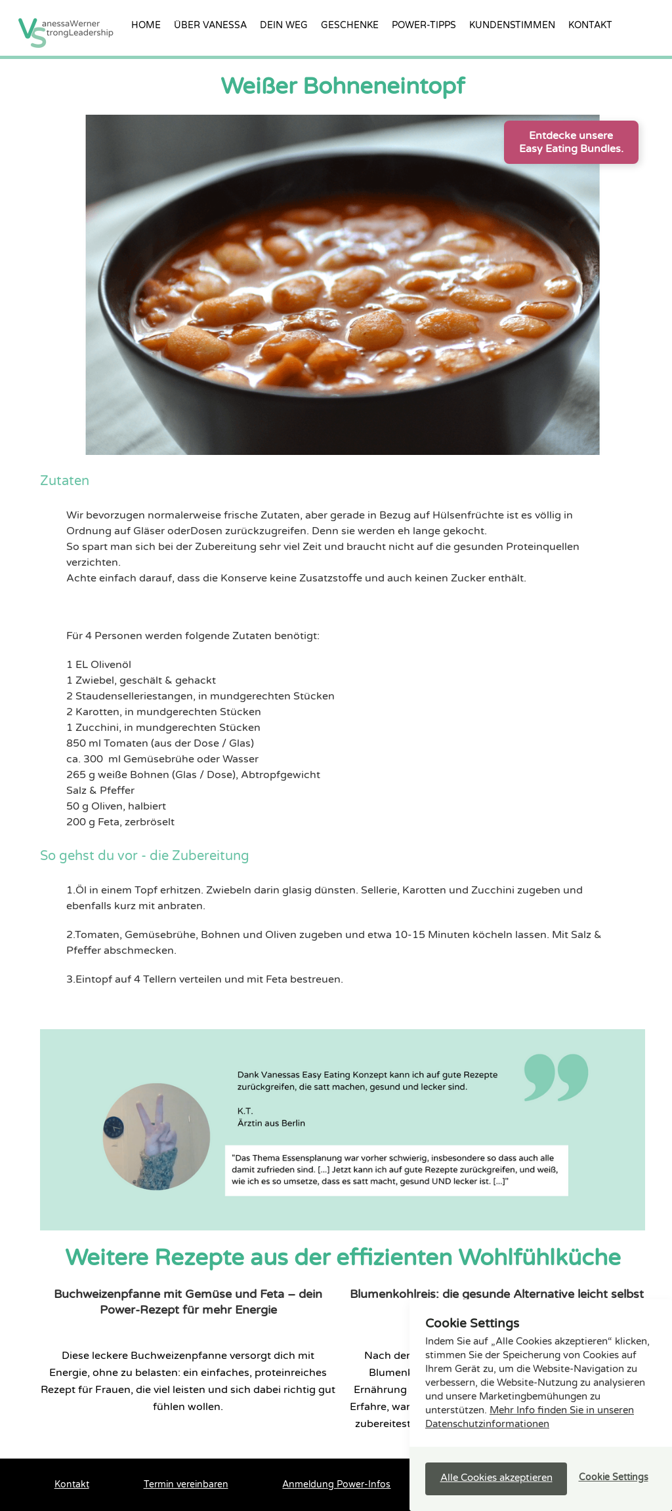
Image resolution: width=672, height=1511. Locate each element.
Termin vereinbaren (186, 1484)
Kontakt (590, 25)
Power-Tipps (424, 25)
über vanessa (210, 25)
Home (146, 25)
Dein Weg (284, 25)
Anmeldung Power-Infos (336, 1484)
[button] (496, 1478)
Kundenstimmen (512, 25)
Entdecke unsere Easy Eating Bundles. (571, 142)
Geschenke (350, 25)
